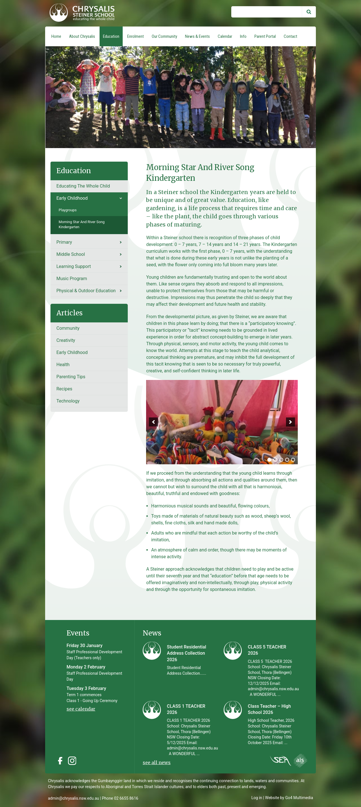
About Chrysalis (82, 36)
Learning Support (73, 266)
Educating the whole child (83, 186)
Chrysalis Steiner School (80, 13)
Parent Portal (265, 36)
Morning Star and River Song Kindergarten (82, 224)
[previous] (153, 421)
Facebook (60, 761)
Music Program (71, 278)
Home (56, 36)
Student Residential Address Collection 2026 (186, 653)
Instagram (74, 761)
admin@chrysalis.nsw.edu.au (73, 798)
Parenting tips (70, 376)
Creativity (65, 340)
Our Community (164, 36)
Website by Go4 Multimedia (289, 797)
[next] (290, 421)
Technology (68, 401)
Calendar (225, 36)
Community (68, 328)
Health (63, 364)
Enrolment (135, 36)
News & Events (197, 36)
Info (243, 36)
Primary (64, 242)
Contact (290, 36)
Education (111, 36)
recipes (64, 389)
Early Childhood (72, 198)
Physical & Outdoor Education (86, 290)
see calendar (81, 709)
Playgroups (68, 210)
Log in (256, 797)
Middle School (70, 254)
